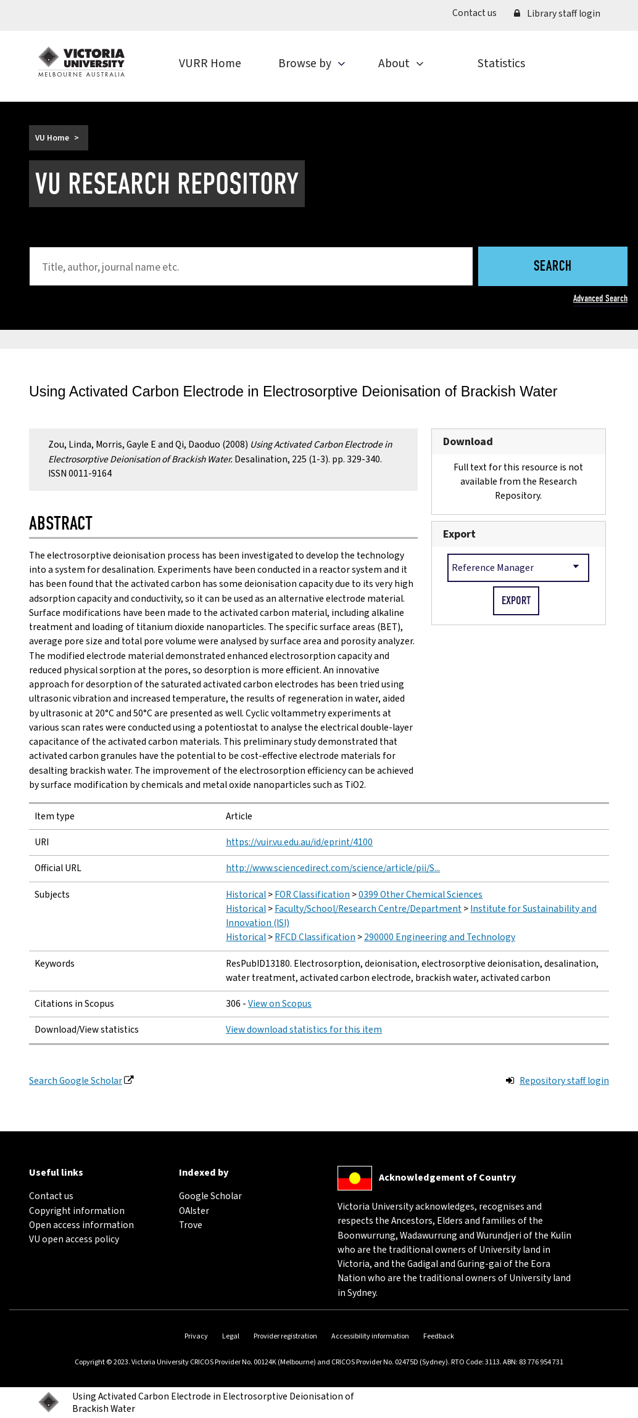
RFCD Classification (315, 937)
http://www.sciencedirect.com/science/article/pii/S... (333, 868)
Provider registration (285, 1336)
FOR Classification (312, 894)
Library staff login (557, 13)
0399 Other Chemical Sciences (420, 894)
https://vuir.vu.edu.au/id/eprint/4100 (299, 842)
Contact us (478, 13)
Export (459, 534)
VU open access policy (74, 1239)
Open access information (81, 1225)
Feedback (438, 1336)
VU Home (52, 138)
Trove (190, 1225)
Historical (246, 894)
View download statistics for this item (304, 1029)
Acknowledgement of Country (447, 1177)
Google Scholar (210, 1196)
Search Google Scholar (75, 1081)
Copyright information (77, 1211)
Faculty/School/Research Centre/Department (368, 909)
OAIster (194, 1211)
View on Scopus (280, 1003)
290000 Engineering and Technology (439, 937)
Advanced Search (600, 298)
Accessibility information (370, 1336)
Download (468, 441)
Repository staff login (564, 1081)
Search (553, 267)
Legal (230, 1336)
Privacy (196, 1336)
